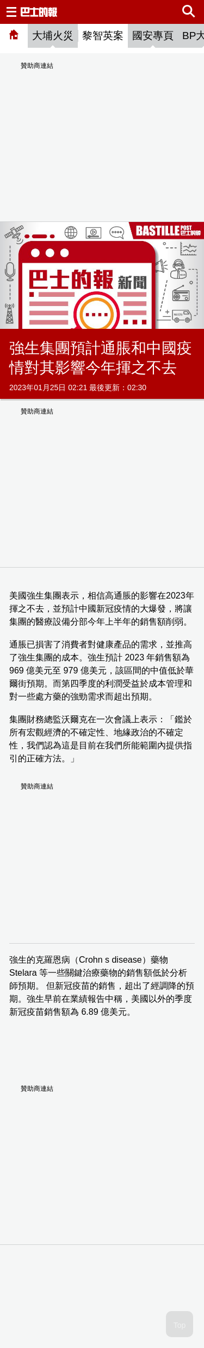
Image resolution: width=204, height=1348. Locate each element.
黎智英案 (102, 35)
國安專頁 (153, 35)
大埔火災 (52, 35)
